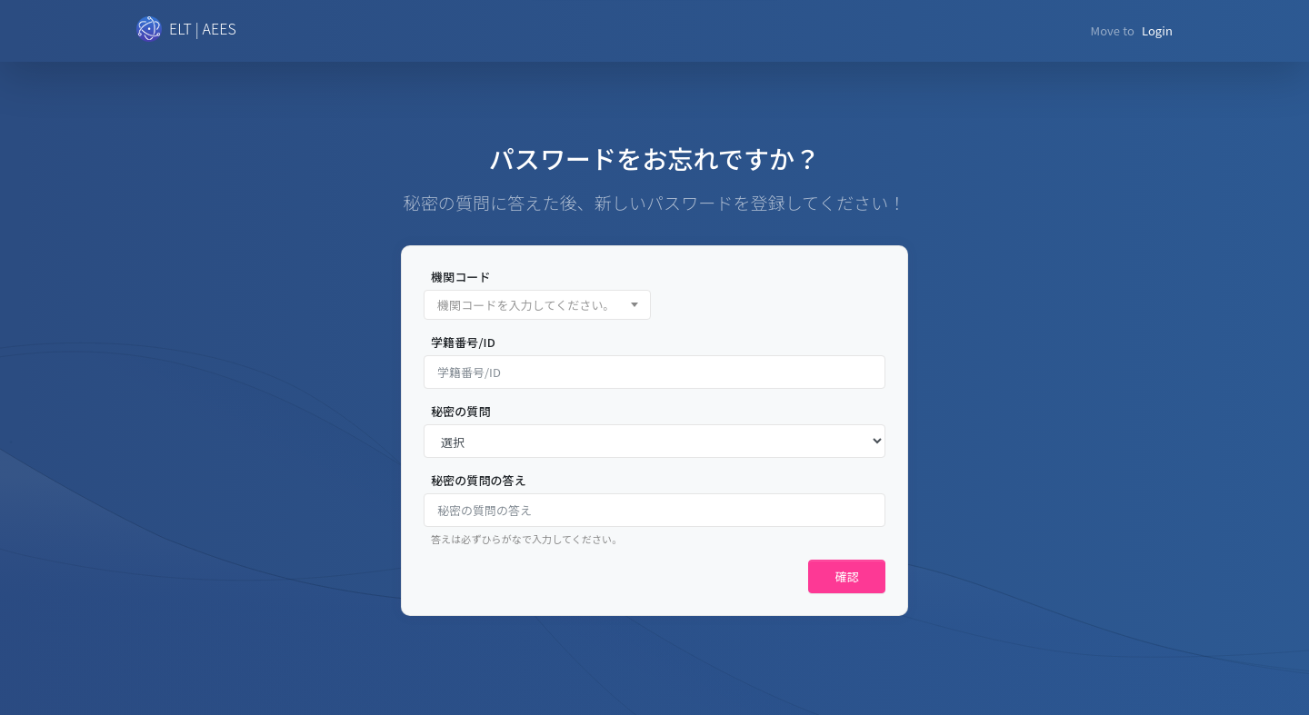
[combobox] (537, 305)
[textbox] (537, 306)
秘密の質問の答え (478, 480)
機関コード (461, 276)
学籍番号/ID (463, 342)
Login (1157, 30)
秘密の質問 (461, 411)
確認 (847, 576)
